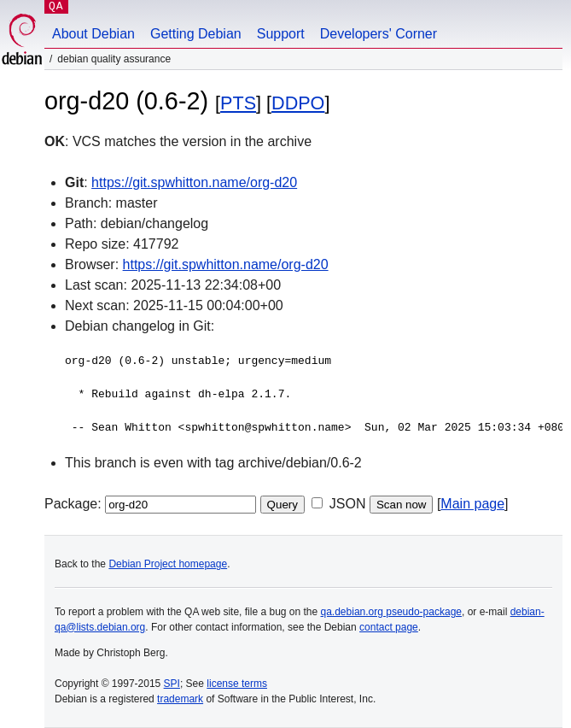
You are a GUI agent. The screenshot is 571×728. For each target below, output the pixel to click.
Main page (472, 503)
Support (281, 33)
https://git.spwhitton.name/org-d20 (194, 182)
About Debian (93, 33)
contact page (388, 627)
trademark (180, 699)
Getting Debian (196, 33)
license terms (237, 684)
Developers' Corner (378, 33)
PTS (238, 103)
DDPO (297, 103)
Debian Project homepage (167, 564)
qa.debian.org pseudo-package (391, 612)
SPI (172, 684)
